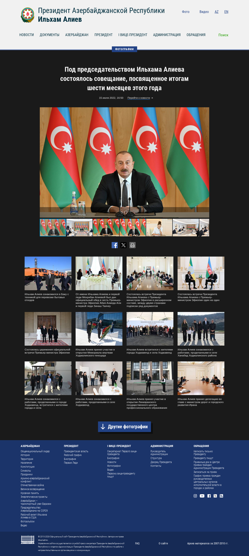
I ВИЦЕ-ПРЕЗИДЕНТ (132, 35)
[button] (205, 162)
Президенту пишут (203, 458)
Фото (185, 12)
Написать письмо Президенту (203, 453)
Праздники (27, 474)
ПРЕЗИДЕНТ (104, 35)
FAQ (137, 543)
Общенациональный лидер (35, 451)
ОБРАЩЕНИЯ (196, 35)
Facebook (212, 19)
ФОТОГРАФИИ (124, 49)
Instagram (197, 19)
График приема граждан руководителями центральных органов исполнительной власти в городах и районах (208, 481)
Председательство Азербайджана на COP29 (34, 509)
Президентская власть (76, 451)
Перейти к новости (138, 98)
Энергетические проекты (34, 496)
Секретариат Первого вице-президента (122, 453)
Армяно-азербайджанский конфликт (35, 480)
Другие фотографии (128, 426)
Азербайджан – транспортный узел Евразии (36, 502)
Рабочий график (73, 455)
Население (26, 462)
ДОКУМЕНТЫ (49, 35)
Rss (226, 19)
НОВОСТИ (26, 35)
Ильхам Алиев (60, 19)
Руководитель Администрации (159, 453)
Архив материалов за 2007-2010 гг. (207, 543)
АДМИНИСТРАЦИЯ (167, 35)
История (25, 455)
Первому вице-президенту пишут (121, 475)
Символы (26, 470)
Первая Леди (71, 462)
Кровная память (30, 493)
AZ (216, 12)
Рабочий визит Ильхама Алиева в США (34, 516)
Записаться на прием (205, 472)
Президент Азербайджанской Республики (101, 10)
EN (226, 12)
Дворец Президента (161, 462)
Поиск (223, 35)
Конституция (28, 466)
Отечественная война (32, 485)
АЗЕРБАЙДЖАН (76, 35)
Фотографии (114, 465)
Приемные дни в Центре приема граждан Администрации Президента (209, 465)
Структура (156, 458)
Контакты (156, 465)
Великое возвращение (32, 489)
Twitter (219, 19)
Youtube (204, 19)
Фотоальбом (28, 521)
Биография (70, 459)
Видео (204, 12)
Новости (111, 462)
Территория (27, 459)
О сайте (163, 543)
